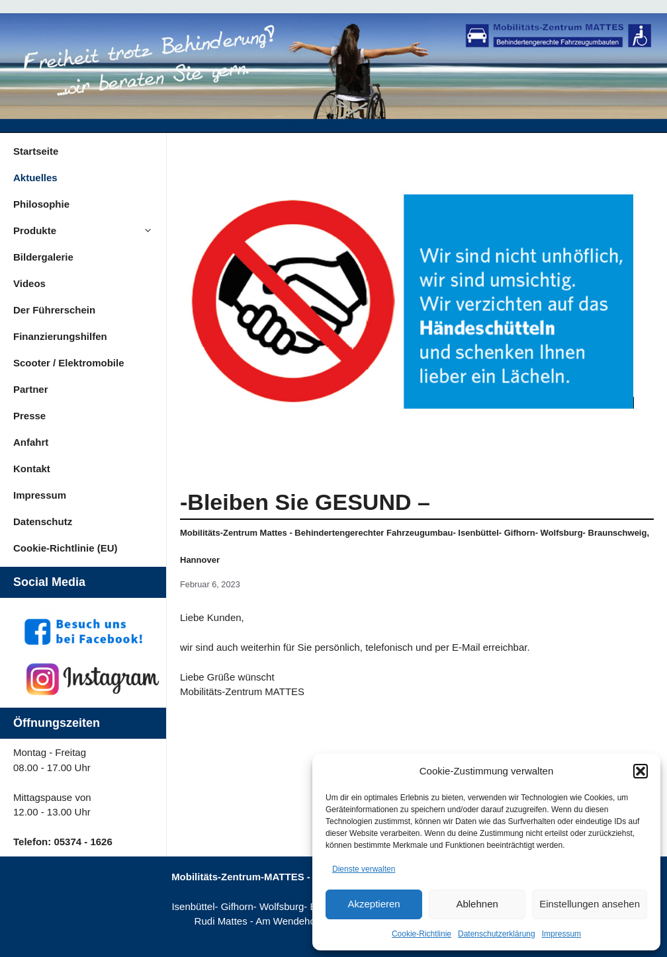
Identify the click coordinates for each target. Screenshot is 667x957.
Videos (29, 283)
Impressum (561, 933)
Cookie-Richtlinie (421, 933)
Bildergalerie (43, 257)
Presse (29, 415)
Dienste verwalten (363, 869)
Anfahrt (30, 442)
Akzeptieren (373, 903)
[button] (640, 771)
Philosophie (41, 204)
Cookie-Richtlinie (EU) (65, 548)
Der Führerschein (54, 309)
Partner (30, 389)
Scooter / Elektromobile (68, 362)
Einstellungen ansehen (589, 903)
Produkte (89, 231)
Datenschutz (42, 521)
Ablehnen (477, 903)
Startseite (35, 151)
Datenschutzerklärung (496, 933)
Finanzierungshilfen (60, 336)
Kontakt (31, 468)
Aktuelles (35, 177)
